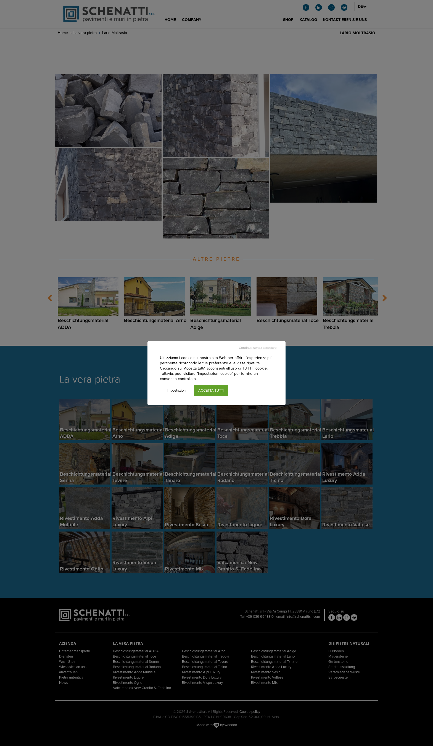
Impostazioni (176, 390)
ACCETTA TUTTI (211, 390)
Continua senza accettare (258, 348)
